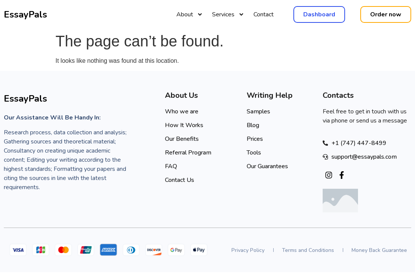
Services (228, 14)
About (189, 14)
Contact (263, 14)
